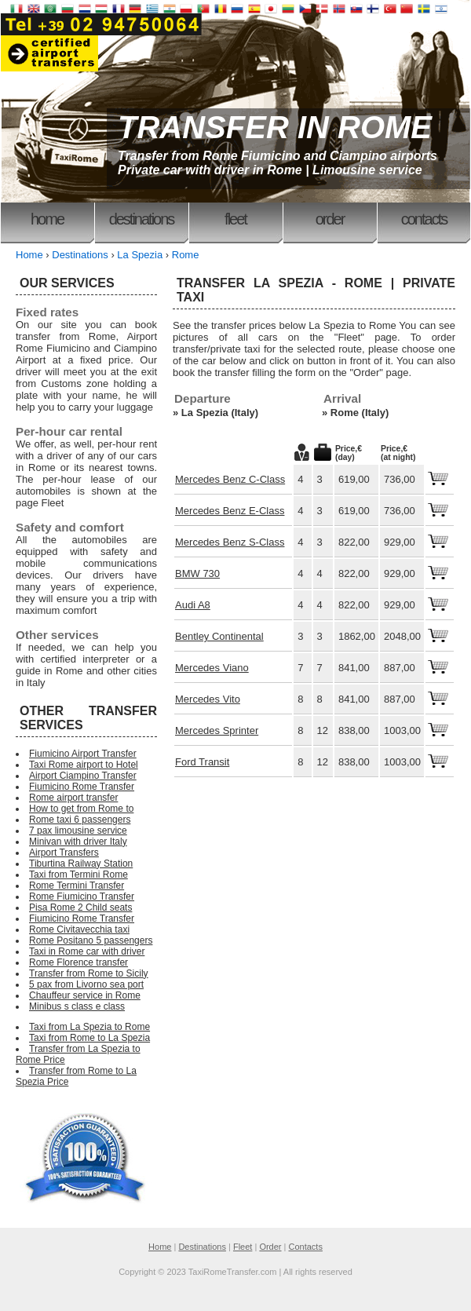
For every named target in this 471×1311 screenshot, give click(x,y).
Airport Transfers (64, 852)
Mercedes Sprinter (216, 730)
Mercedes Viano (212, 668)
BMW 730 (197, 573)
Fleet (235, 219)
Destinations (141, 219)
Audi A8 (192, 605)
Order (330, 219)
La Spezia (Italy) (219, 412)
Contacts (424, 219)
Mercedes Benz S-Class (229, 542)
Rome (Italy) (359, 412)
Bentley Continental (219, 636)
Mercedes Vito (207, 699)
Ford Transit (202, 762)
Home (47, 219)
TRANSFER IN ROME (275, 127)
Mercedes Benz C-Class (230, 479)
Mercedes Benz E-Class (229, 511)
